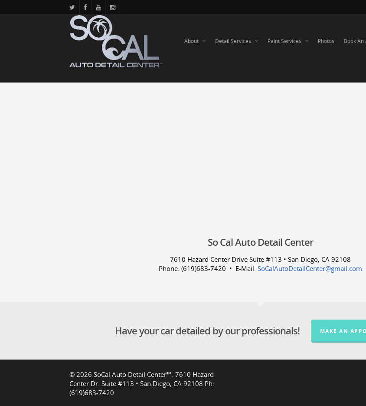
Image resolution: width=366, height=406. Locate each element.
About (195, 41)
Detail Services (237, 41)
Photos (326, 41)
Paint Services (288, 41)
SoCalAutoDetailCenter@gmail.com (310, 268)
